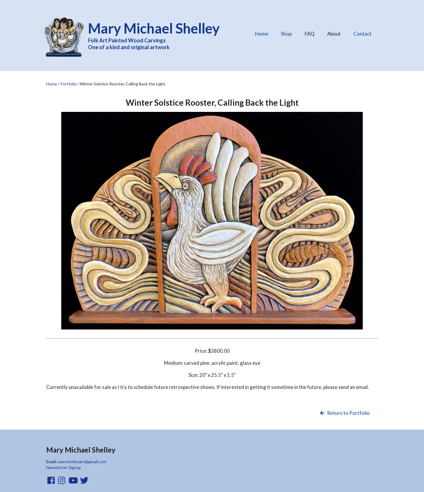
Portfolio (68, 83)
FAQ (309, 32)
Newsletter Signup (63, 467)
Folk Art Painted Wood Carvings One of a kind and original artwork (158, 34)
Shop (286, 34)
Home (261, 34)
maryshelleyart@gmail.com (82, 461)
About (333, 32)
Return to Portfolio (344, 413)
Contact (362, 34)
